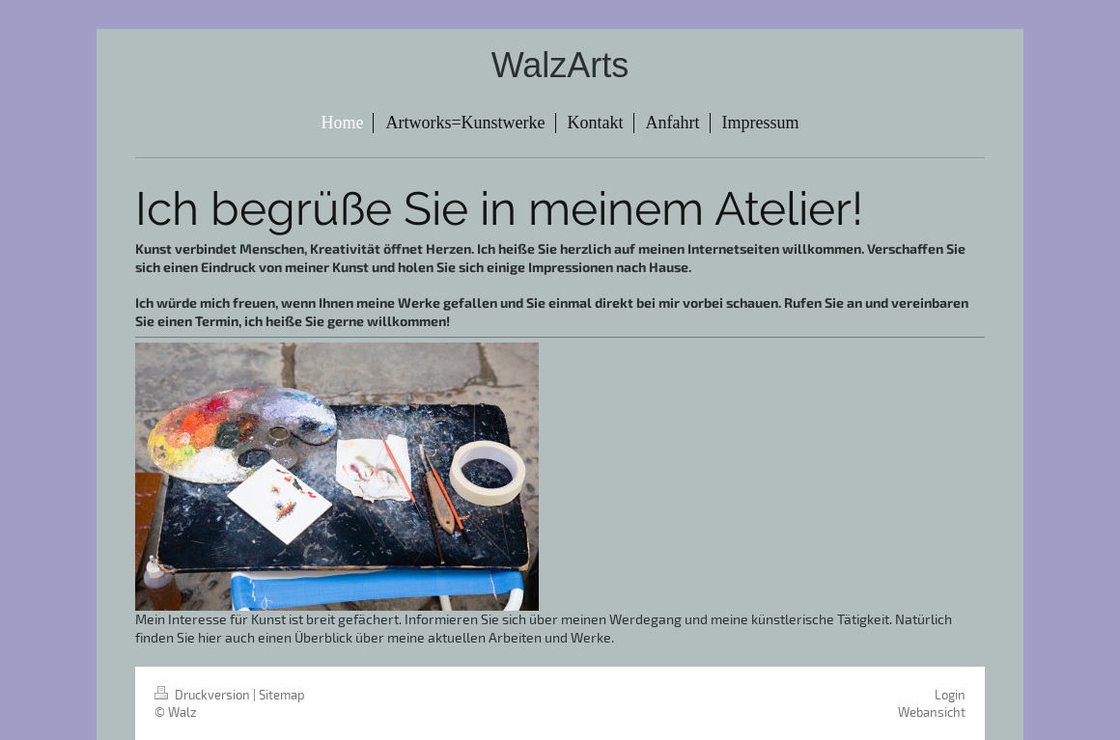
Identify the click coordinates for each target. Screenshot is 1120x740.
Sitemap (282, 694)
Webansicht (932, 712)
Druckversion (203, 694)
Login (950, 694)
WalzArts (560, 65)
